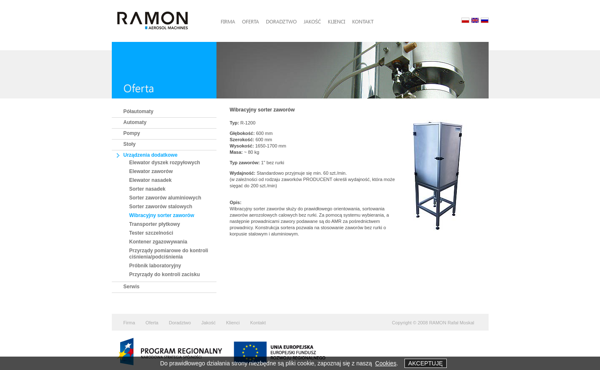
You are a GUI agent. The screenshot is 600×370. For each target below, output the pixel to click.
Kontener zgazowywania (158, 242)
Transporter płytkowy (154, 224)
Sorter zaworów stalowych (161, 207)
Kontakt (257, 322)
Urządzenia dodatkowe (151, 155)
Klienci (232, 322)
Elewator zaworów (151, 171)
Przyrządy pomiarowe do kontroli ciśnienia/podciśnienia (169, 254)
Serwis (132, 287)
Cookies (386, 363)
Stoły (130, 144)
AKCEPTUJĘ (425, 363)
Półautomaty (139, 111)
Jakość (208, 322)
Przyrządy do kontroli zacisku (164, 274)
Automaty (135, 122)
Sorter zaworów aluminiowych (165, 198)
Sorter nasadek (147, 189)
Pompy (132, 133)
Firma (129, 322)
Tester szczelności (151, 233)
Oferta (152, 322)
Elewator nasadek (150, 180)
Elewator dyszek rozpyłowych (164, 163)
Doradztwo (180, 322)
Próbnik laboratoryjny (155, 266)
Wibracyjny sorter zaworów (161, 215)
